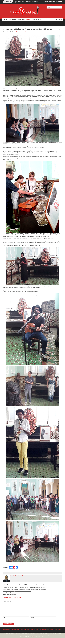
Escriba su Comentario (29, 606)
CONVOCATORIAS (43, 629)
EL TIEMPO (50, 629)
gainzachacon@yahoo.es (18, 578)
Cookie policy (52, 634)
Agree (33, 636)
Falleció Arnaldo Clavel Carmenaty (10, 592)
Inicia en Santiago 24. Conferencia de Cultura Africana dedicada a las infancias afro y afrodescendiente (24, 589)
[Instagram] (59, 20)
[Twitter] (58, 20)
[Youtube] (61, 20)
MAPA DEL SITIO (15, 629)
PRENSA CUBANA (57, 629)
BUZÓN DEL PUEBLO (25, 629)
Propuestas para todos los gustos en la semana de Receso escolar (17, 591)
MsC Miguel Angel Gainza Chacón (21, 31)
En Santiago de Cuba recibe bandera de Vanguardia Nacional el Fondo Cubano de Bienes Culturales (24, 587)
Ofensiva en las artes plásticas (9, 594)
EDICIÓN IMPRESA (34, 629)
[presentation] (12, 622)
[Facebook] (56, 20)
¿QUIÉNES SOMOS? (6, 629)
